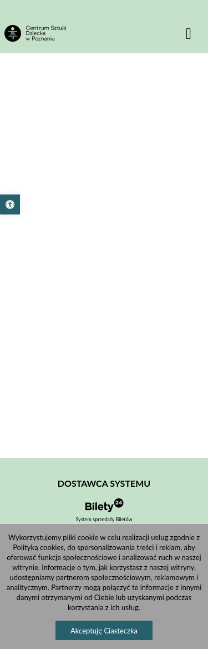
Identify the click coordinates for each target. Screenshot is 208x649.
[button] (10, 204)
